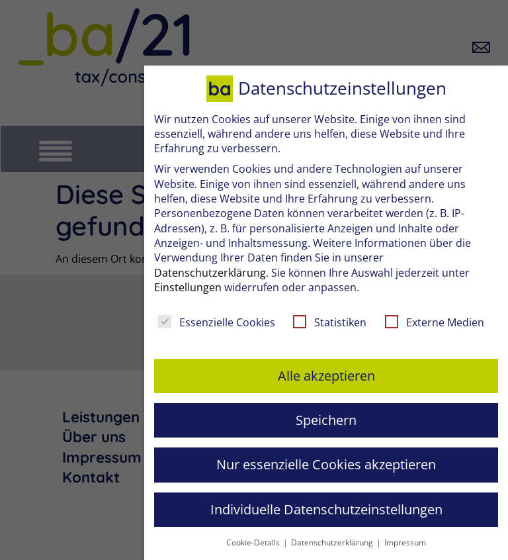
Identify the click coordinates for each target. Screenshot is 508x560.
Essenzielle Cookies (216, 322)
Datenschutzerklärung (210, 272)
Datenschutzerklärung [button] (333, 542)
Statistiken (329, 322)
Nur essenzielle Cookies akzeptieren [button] (326, 464)
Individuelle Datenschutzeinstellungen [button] (326, 509)
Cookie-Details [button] (254, 542)
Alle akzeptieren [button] (326, 376)
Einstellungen (188, 287)
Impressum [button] (405, 542)
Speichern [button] (326, 420)
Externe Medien (434, 322)
